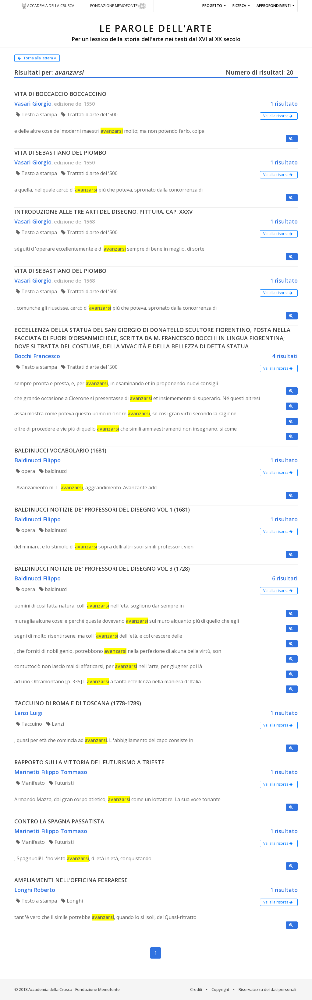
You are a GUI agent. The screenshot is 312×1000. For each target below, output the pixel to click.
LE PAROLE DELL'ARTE (156, 28)
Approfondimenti (274, 5)
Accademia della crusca (47, 6)
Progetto (212, 5)
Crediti (196, 989)
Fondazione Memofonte (118, 6)
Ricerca (239, 5)
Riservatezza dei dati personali (267, 989)
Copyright (220, 989)
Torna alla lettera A (37, 58)
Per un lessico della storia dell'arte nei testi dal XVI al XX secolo (156, 39)
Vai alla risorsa (278, 115)
